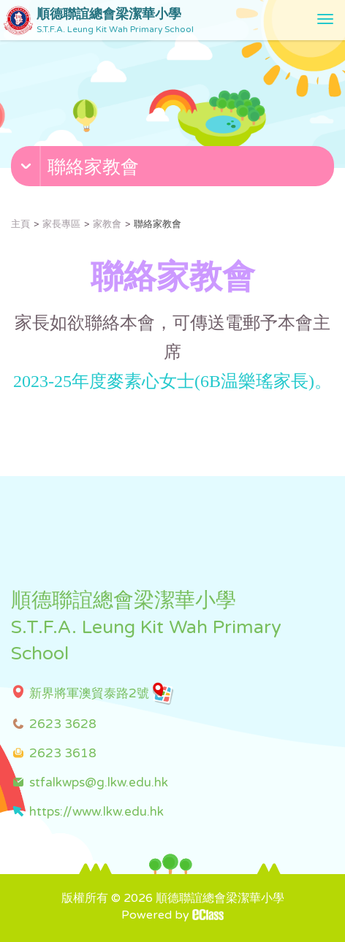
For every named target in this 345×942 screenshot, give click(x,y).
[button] (174, 169)
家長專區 (61, 224)
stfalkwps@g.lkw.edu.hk (98, 782)
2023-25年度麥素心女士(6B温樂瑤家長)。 (172, 381)
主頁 (20, 224)
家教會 (107, 224)
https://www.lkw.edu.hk (96, 811)
